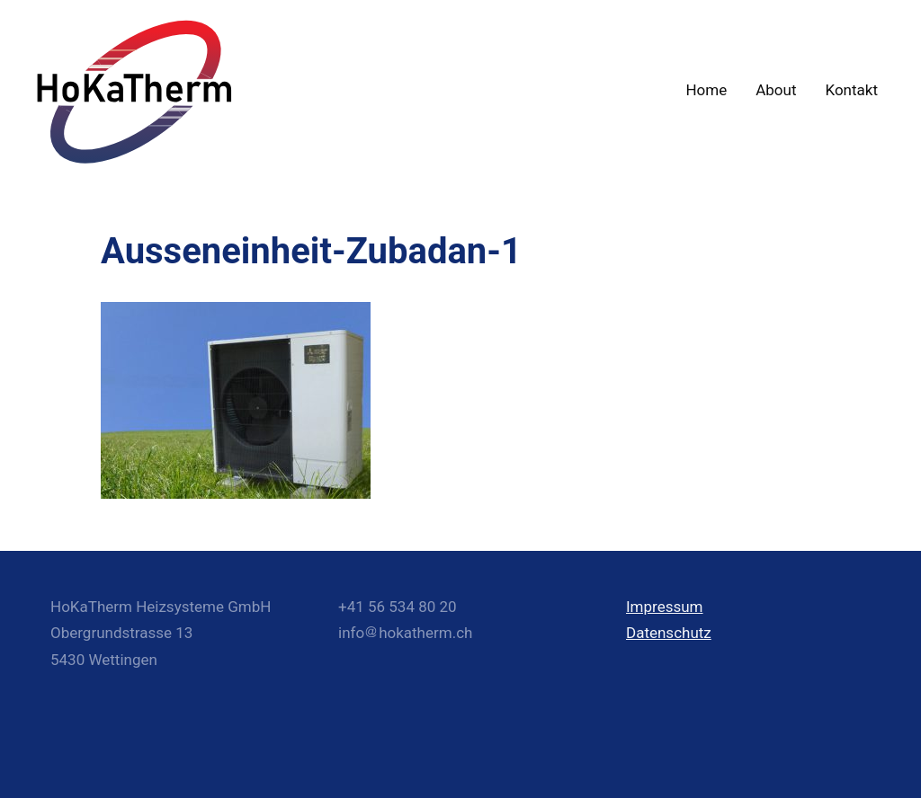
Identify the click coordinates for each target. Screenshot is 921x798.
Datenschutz (668, 633)
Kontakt (851, 90)
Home (706, 90)
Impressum (664, 607)
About (776, 90)
